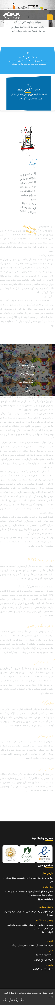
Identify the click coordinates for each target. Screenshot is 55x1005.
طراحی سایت (46, 873)
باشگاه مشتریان (45, 907)
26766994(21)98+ (43, 955)
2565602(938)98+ (43, 970)
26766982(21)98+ (43, 961)
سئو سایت (48, 887)
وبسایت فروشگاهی (43, 921)
